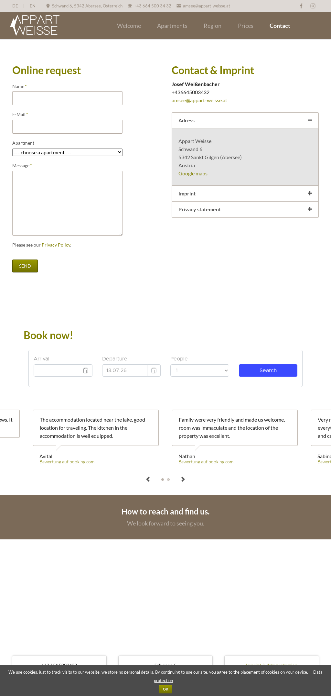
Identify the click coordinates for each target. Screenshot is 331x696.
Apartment (23, 143)
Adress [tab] (186, 120)
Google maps (193, 173)
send (25, 266)
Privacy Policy (56, 245)
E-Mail (23, 114)
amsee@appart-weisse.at (199, 100)
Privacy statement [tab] (199, 209)
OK (165, 689)
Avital (163, 479)
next (183, 479)
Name (23, 86)
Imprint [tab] (187, 193)
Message (23, 165)
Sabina (168, 479)
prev (148, 479)
